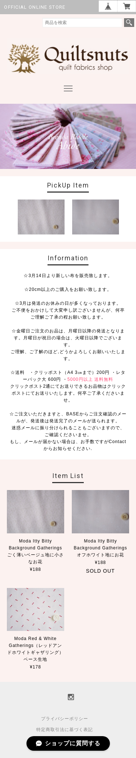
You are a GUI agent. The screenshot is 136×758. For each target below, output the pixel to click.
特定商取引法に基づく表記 (64, 729)
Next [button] (128, 218)
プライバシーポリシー (64, 718)
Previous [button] (8, 218)
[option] (40, 217)
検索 (129, 22)
